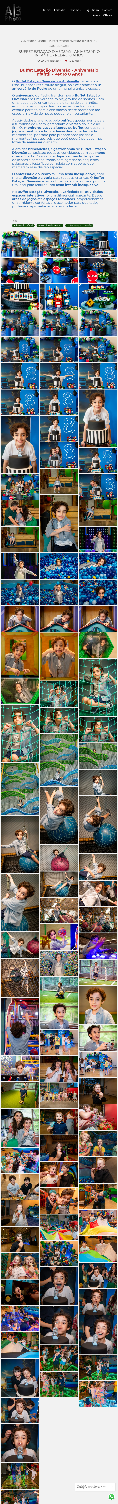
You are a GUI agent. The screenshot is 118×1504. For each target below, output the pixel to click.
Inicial (47, 9)
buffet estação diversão (79, 225)
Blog (86, 9)
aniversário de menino (50, 225)
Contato (107, 9)
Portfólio (60, 9)
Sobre (96, 9)
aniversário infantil (23, 225)
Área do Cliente (102, 15)
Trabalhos (74, 9)
